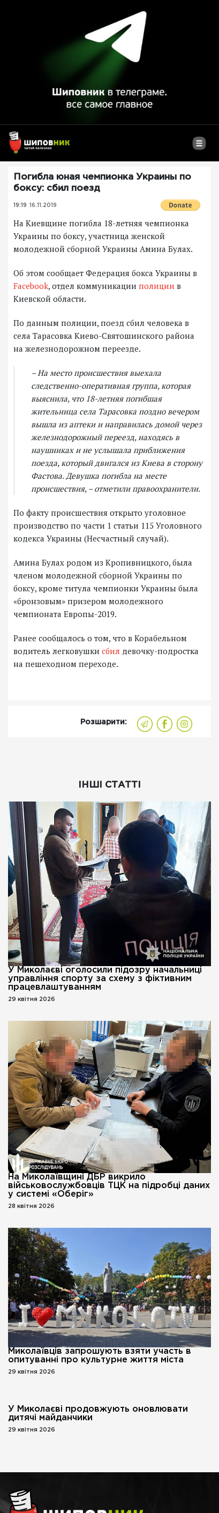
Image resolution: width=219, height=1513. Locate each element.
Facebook (30, 285)
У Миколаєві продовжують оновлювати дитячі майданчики (98, 1413)
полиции (157, 285)
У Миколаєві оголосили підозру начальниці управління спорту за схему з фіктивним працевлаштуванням (105, 978)
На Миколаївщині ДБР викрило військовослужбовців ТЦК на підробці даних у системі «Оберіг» (109, 1185)
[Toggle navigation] (199, 147)
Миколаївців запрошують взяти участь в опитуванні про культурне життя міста (99, 1355)
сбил (111, 651)
